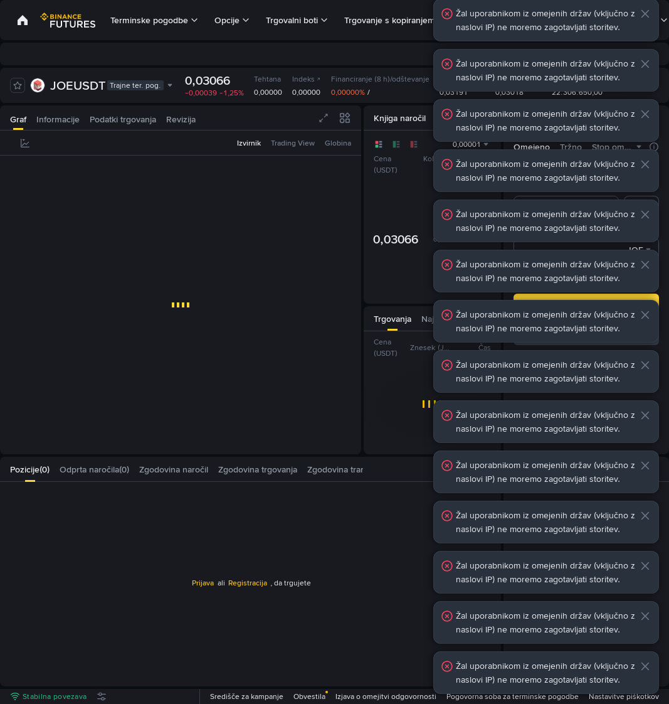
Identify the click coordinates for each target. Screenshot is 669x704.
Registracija (247, 583)
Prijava (203, 583)
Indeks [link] (306, 79)
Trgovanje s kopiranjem (389, 20)
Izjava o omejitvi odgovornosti (385, 696)
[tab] (18, 117)
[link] (22, 20)
